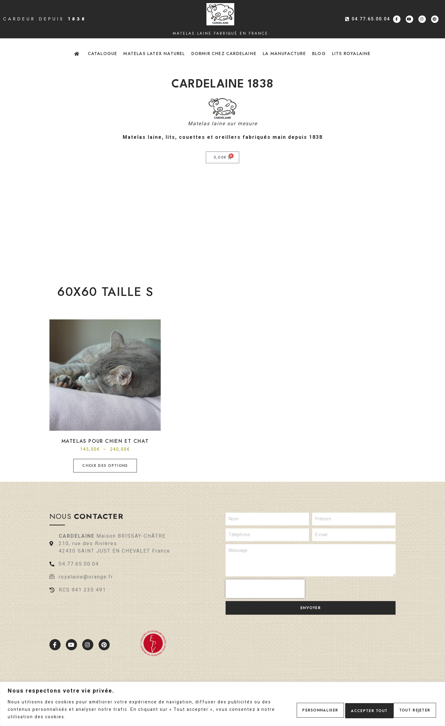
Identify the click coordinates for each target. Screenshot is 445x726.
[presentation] (265, 588)
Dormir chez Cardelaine (223, 53)
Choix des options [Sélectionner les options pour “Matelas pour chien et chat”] (105, 465)
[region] (222, 704)
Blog (319, 53)
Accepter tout (410, 709)
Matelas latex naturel (154, 53)
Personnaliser (302, 709)
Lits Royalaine (351, 53)
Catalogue (102, 53)
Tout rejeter (355, 709)
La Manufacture (284, 53)
